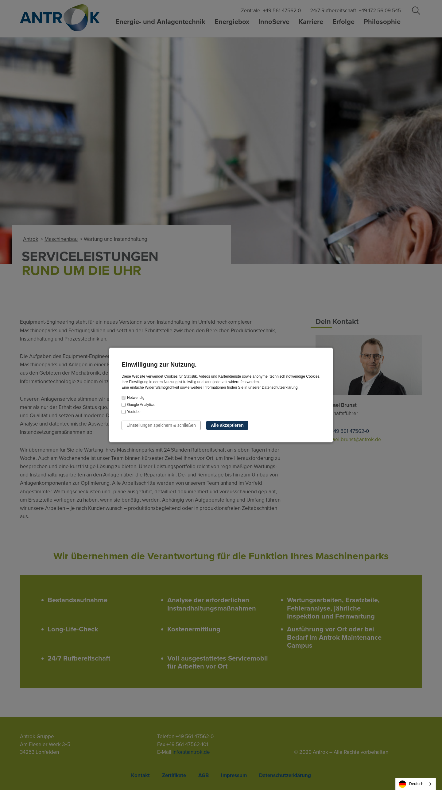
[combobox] (415, 784)
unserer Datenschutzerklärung (273, 387)
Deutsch (411, 784)
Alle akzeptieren (227, 425)
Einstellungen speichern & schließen (161, 425)
